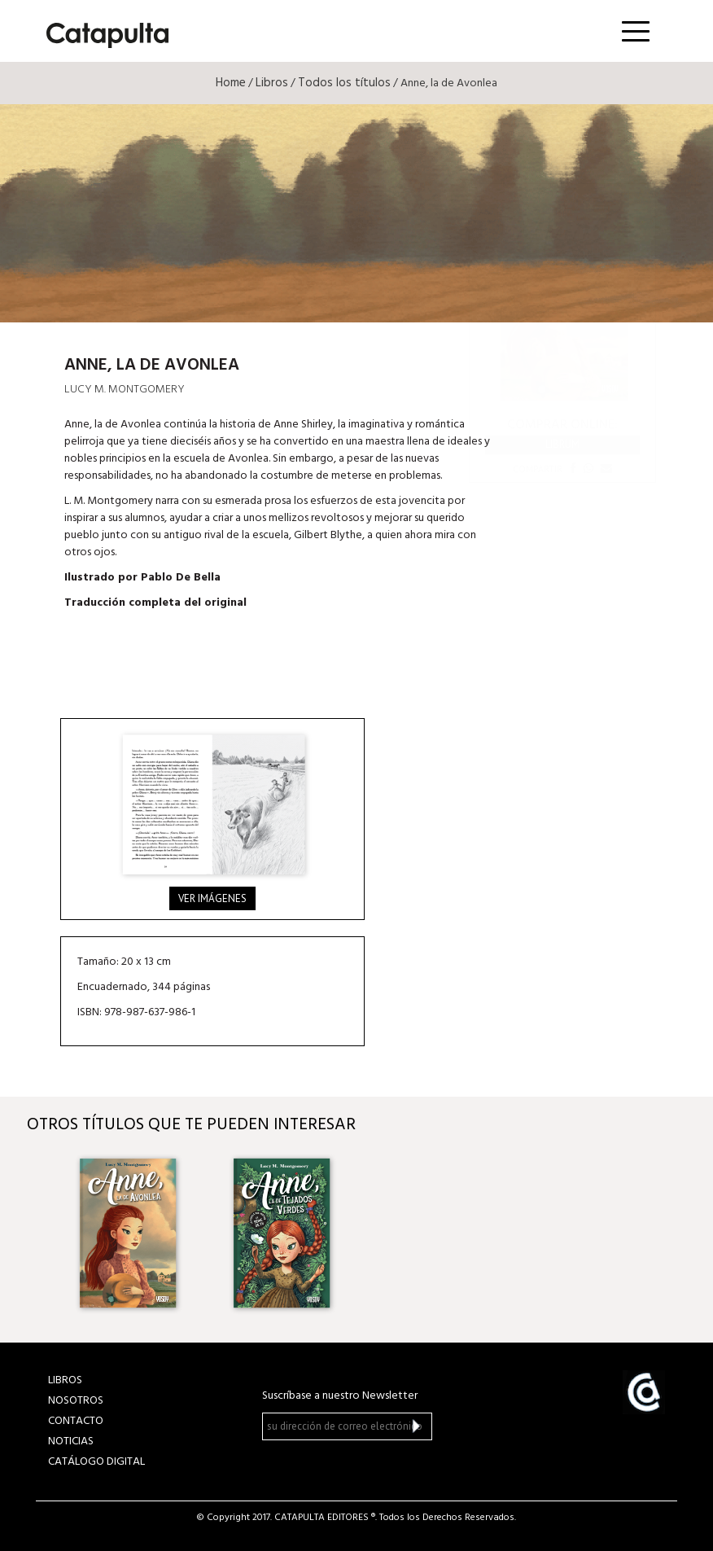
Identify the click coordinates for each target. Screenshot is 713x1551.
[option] (126, 1233)
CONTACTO (75, 1421)
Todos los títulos (344, 83)
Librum (562, 444)
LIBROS (65, 1380)
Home (231, 83)
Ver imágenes (212, 898)
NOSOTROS (75, 1400)
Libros (272, 83)
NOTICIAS (71, 1441)
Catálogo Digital (96, 1461)
